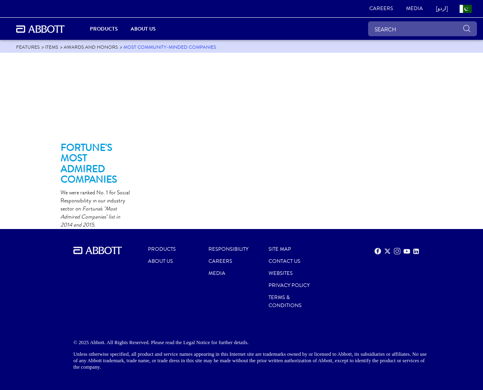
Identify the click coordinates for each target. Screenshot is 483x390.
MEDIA (216, 273)
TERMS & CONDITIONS (285, 301)
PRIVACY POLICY (289, 285)
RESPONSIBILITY (228, 249)
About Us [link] (143, 29)
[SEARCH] (422, 28)
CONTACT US (284, 261)
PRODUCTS (162, 249)
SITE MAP (280, 249)
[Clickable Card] (96, 101)
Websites (281, 273)
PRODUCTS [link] (104, 29)
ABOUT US (160, 261)
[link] (381, 8)
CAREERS (220, 261)
